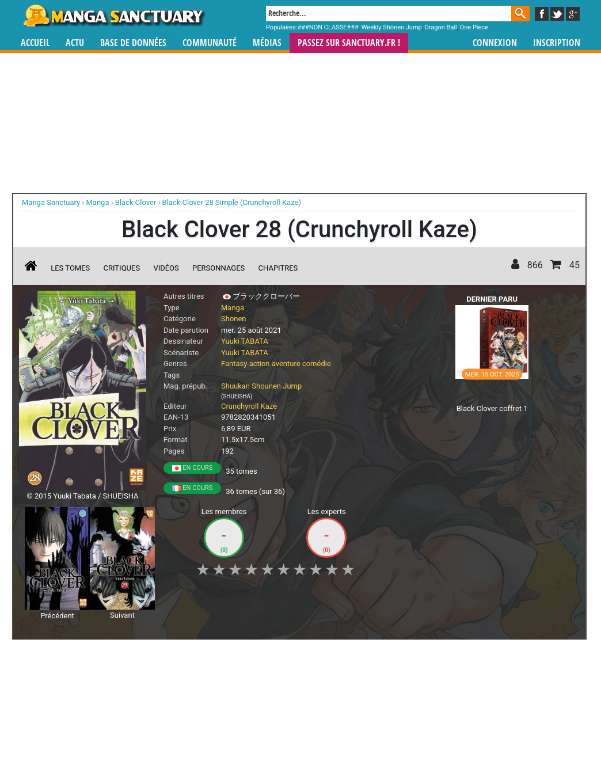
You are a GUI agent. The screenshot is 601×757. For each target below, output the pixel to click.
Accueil (35, 42)
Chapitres (278, 268)
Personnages (218, 268)
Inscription (556, 42)
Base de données (133, 42)
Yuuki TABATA (244, 341)
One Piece (474, 27)
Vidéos (165, 268)
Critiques (122, 268)
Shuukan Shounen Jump (261, 386)
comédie (316, 363)
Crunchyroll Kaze (249, 406)
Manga (113, 15)
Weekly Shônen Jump (392, 27)
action (259, 363)
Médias (267, 42)
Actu (75, 42)
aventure (286, 363)
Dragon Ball (441, 27)
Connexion (495, 42)
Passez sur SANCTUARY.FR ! (349, 42)
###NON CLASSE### (328, 27)
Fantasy (234, 363)
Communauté (209, 42)
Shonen (233, 318)
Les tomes (70, 268)
